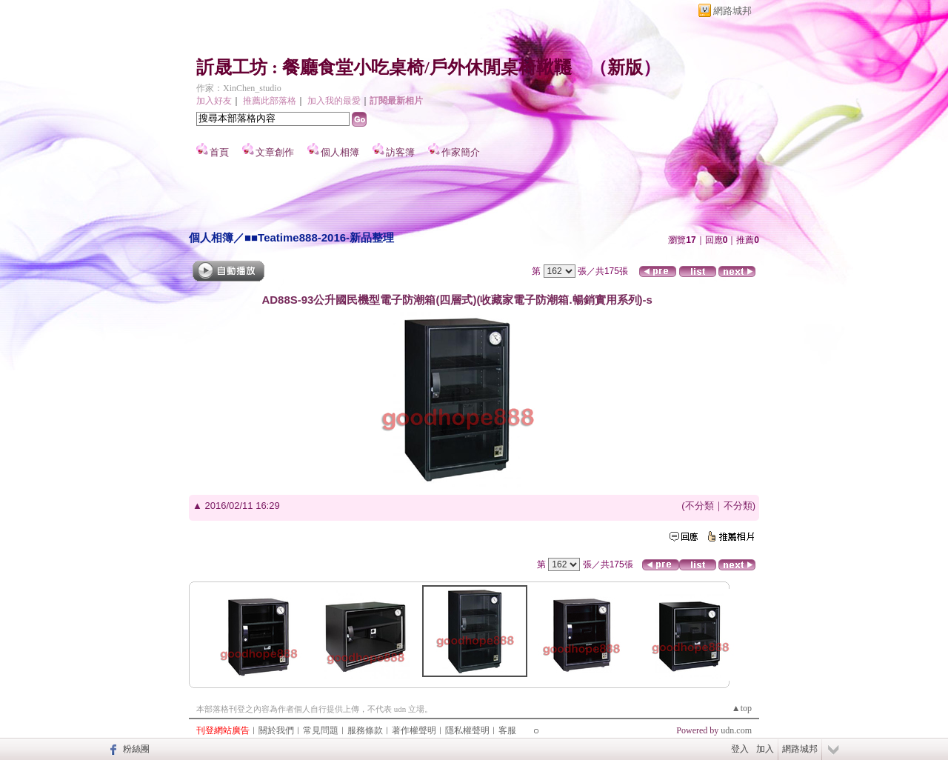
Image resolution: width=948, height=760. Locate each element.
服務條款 (365, 730)
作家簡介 (460, 152)
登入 (740, 749)
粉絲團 (136, 749)
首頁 (219, 152)
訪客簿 (400, 152)
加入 (765, 749)
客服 (507, 730)
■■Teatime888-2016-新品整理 (319, 237)
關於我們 (276, 730)
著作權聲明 (414, 730)
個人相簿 (340, 152)
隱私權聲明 (467, 730)
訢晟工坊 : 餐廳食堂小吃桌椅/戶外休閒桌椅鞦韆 (384, 67)
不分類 (699, 505)
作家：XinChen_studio (238, 88)
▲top (742, 708)
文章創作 (275, 152)
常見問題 (320, 730)
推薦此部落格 (269, 101)
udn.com (736, 730)
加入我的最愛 (334, 101)
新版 (625, 67)
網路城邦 (732, 10)
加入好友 (214, 101)
